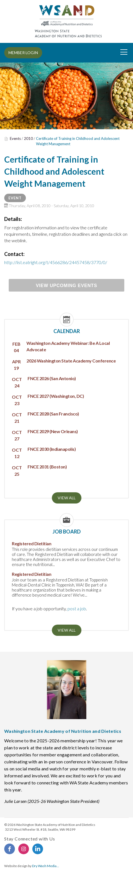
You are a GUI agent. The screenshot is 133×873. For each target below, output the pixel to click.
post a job (76, 608)
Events (15, 138)
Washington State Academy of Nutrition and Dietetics (55, 825)
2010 (28, 138)
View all (67, 497)
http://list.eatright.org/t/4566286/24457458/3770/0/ (55, 262)
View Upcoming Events (66, 285)
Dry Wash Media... (45, 866)
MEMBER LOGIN (23, 52)
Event (15, 198)
